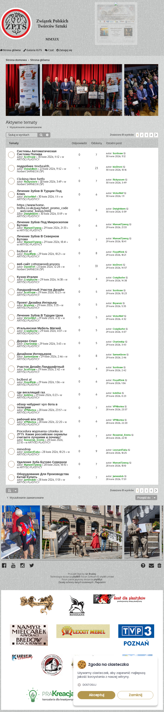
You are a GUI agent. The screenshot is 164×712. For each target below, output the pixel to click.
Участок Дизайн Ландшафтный (40, 366)
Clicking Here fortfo (31, 179)
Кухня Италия (27, 277)
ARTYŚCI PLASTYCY (28, 159)
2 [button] (141, 135)
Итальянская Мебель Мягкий (39, 328)
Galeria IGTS (32, 51)
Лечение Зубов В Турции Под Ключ (39, 192)
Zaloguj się (64, 51)
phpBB (75, 576)
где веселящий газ (31, 392)
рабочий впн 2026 (30, 419)
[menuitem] (159, 566)
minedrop (24, 449)
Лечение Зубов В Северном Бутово (38, 237)
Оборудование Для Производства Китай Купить (43, 475)
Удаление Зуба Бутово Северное (42, 462)
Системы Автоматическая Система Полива (37, 152)
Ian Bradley (90, 574)
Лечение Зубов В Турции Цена (40, 315)
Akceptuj (96, 695)
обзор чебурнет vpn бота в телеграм (37, 405)
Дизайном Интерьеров (34, 354)
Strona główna (10, 51)
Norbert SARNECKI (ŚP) (30, 171)
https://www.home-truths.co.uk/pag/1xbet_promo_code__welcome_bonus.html (42, 208)
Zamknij (135, 695)
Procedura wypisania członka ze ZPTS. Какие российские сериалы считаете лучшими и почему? (42, 434)
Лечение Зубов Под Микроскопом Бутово (42, 223)
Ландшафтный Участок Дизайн (40, 289)
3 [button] (146, 135)
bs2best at (24, 251)
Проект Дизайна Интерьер (37, 302)
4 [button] (151, 135)
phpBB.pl (98, 579)
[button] (156, 134)
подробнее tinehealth (33, 166)
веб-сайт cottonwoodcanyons (38, 264)
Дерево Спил (27, 341)
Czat (49, 51)
